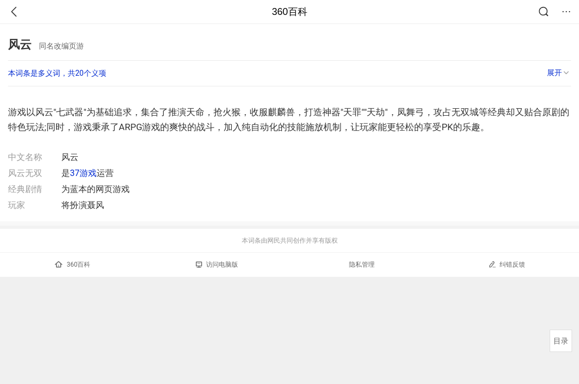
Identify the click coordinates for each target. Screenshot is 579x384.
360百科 (289, 11)
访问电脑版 (217, 264)
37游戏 (83, 173)
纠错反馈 (506, 264)
